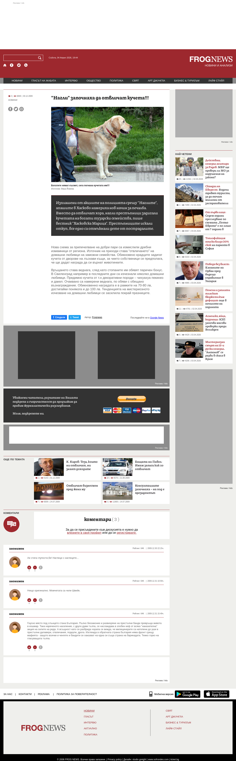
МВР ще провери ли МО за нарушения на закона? (217, 169)
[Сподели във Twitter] (16, 109)
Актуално (90, 728)
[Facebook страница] (12, 65)
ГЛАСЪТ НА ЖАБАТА (44, 80)
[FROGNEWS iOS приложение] (217, 694)
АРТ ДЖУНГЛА (156, 80)
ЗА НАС (7, 694)
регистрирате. (127, 532)
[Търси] (40, 58)
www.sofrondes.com (158, 759)
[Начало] (5, 65)
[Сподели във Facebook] (10, 109)
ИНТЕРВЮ (71, 80)
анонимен (16, 548)
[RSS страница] (26, 65)
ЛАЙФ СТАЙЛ (216, 80)
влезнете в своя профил (84, 532)
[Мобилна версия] (161, 694)
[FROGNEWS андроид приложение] (188, 694)
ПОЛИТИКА (116, 80)
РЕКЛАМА (44, 694)
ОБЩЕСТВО (93, 80)
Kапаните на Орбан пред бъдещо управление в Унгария (217, 272)
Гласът (88, 716)
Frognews (97, 317)
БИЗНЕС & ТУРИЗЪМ (186, 80)
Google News (157, 317)
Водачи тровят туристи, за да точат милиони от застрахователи (217, 195)
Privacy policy (115, 759)
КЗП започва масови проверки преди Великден (215, 322)
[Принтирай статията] (21, 109)
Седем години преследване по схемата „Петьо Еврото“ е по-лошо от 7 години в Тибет (218, 221)
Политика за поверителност (77, 694)
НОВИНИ (17, 80)
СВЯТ (135, 80)
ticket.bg (175, 759)
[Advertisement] (118, 25)
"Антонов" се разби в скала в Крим (215, 350)
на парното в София (217, 243)
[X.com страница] (19, 65)
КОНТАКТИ (25, 694)
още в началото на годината (217, 298)
